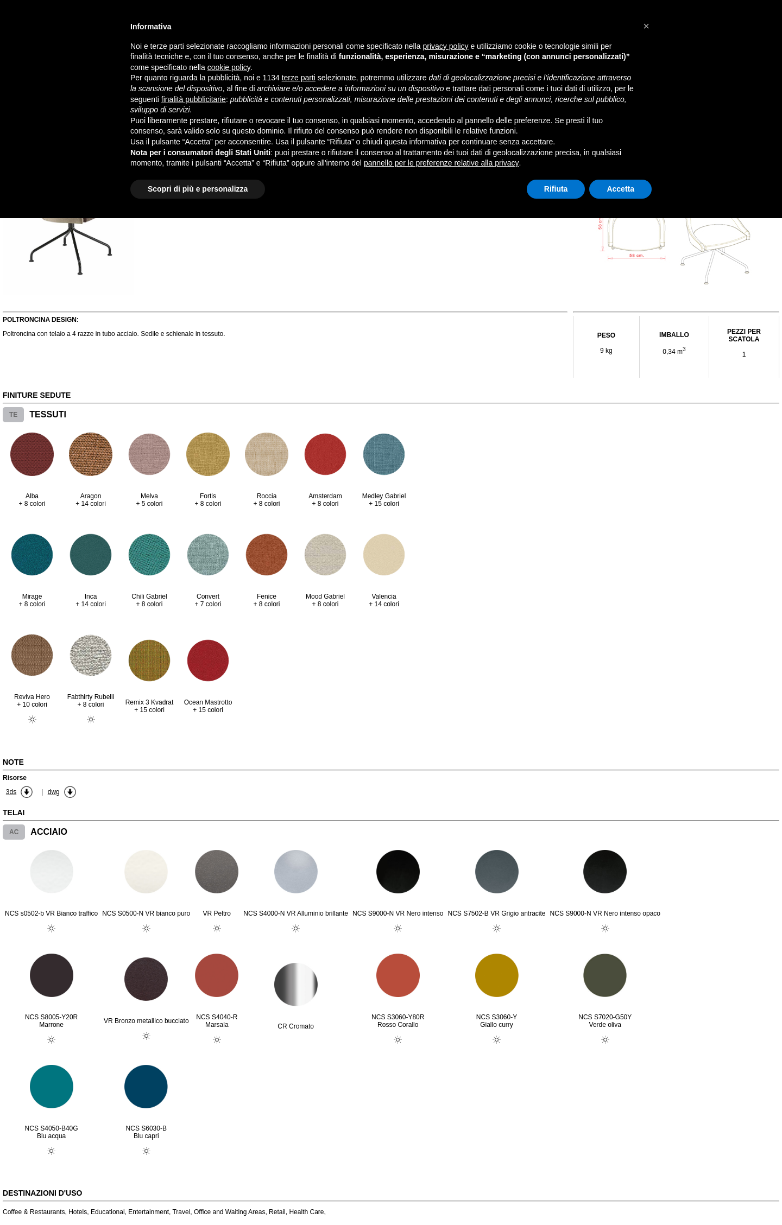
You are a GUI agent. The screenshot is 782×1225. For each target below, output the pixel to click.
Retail (277, 1212)
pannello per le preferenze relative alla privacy (441, 162)
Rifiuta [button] (556, 189)
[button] (646, 26)
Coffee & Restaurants (34, 1212)
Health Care (306, 1212)
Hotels (77, 1212)
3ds (11, 792)
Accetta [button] (620, 189)
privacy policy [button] (446, 46)
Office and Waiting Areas (229, 1212)
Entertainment (148, 1212)
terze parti (299, 77)
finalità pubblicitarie (193, 99)
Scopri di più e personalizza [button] (198, 189)
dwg (54, 792)
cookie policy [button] (228, 67)
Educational (108, 1212)
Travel (181, 1212)
